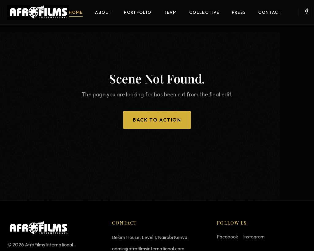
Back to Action (157, 120)
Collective (204, 12)
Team (170, 12)
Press (239, 12)
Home (76, 12)
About (103, 12)
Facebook (227, 237)
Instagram (254, 237)
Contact (269, 12)
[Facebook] (306, 12)
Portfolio (137, 12)
